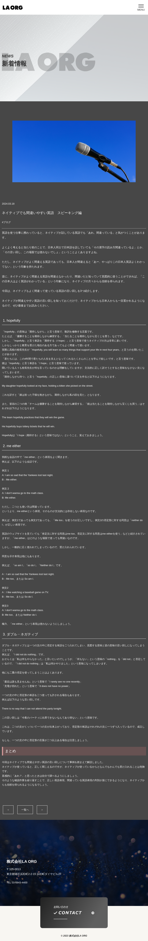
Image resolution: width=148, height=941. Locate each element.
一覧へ (25, 809)
